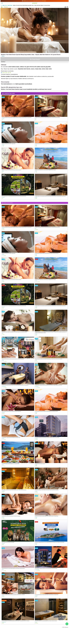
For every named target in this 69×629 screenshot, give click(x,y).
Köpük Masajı (9, 5)
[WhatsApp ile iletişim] (67, 624)
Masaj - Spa (5, 5)
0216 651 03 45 (6, 72)
